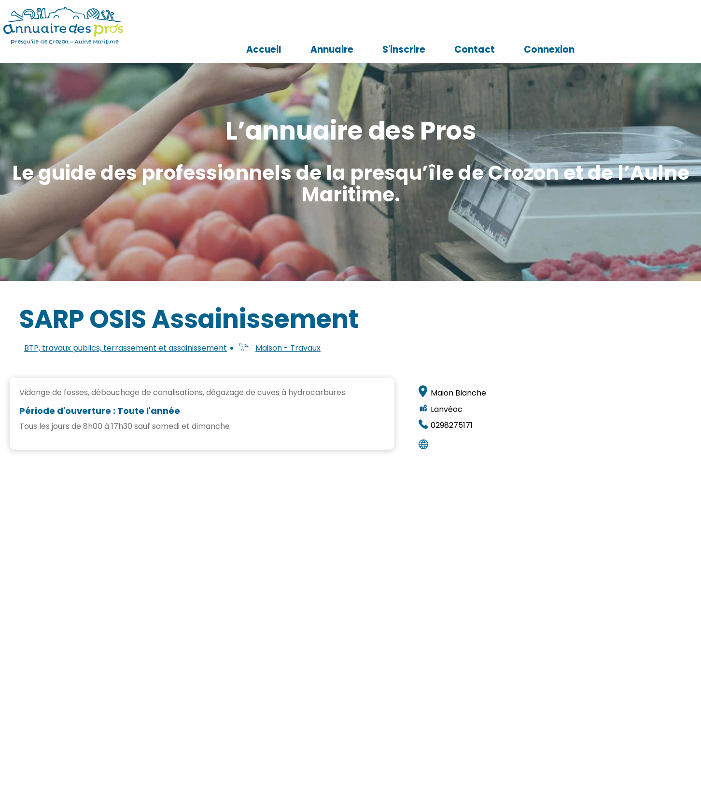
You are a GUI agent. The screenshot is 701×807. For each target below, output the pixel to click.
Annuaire (443, 26)
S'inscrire (515, 26)
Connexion (661, 26)
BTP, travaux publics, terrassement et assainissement (125, 348)
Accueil (375, 26)
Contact (586, 26)
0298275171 (452, 425)
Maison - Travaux (288, 348)
